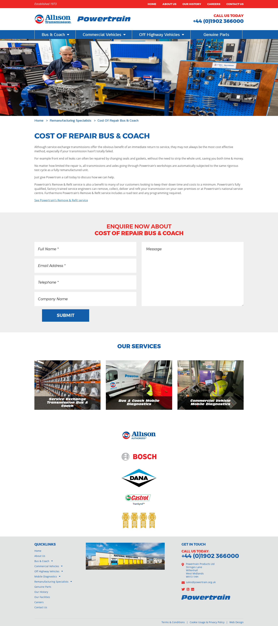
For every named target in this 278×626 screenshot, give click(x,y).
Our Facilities (42, 597)
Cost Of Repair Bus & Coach (118, 120)
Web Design (236, 622)
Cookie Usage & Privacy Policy (207, 622)
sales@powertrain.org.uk (201, 582)
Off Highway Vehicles (46, 571)
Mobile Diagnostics (45, 576)
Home (152, 4)
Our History (191, 4)
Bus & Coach (41, 561)
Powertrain (104, 19)
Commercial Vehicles (46, 566)
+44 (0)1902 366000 (218, 21)
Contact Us (235, 4)
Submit (66, 315)
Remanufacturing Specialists (71, 120)
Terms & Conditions (173, 622)
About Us (169, 4)
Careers (213, 4)
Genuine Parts (216, 34)
